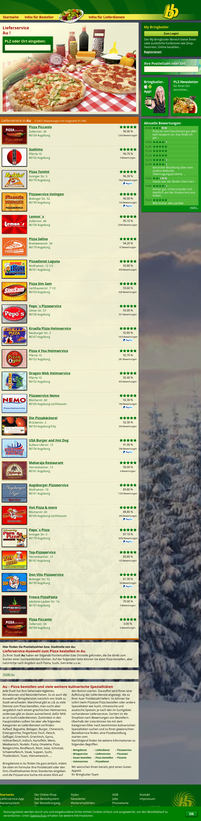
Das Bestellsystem (46, 799)
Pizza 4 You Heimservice (48, 351)
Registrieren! (153, 52)
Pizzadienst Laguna (44, 261)
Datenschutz (38, 816)
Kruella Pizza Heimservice (50, 328)
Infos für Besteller (39, 17)
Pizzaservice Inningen (46, 194)
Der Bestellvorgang (47, 803)
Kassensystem (9, 803)
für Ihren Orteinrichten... (185, 96)
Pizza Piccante (40, 127)
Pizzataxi (122, 753)
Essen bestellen (82, 757)
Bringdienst (80, 750)
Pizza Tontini (39, 172)
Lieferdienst (102, 750)
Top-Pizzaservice (42, 552)
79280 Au (9, 674)
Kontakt (145, 794)
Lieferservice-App (12, 799)
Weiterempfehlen (83, 803)
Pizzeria (121, 757)
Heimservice (80, 761)
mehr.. (194, 207)
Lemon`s (36, 216)
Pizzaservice (124, 750)
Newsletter (78, 799)
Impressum (147, 799)
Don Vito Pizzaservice (46, 574)
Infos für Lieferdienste (107, 17)
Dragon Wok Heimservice (49, 373)
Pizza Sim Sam (40, 283)
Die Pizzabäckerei (43, 418)
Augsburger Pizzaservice (48, 485)
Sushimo (36, 149)
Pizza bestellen (104, 757)
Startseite (11, 17)
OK (191, 814)
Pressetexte (120, 803)
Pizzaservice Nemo (44, 395)
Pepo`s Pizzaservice (45, 306)
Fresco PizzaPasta (43, 597)
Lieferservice (103, 753)
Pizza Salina (38, 239)
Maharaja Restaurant (46, 462)
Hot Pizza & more (43, 507)
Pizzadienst (102, 761)
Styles (75, 794)
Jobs (115, 799)
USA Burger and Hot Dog (49, 440)
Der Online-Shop (45, 794)
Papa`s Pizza (39, 530)
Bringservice (80, 753)
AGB (115, 794)
